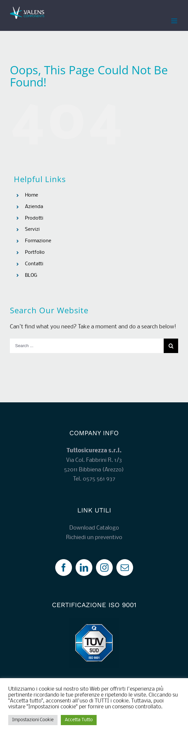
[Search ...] (87, 346)
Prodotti (34, 218)
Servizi (32, 229)
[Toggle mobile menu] (174, 20)
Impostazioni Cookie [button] (33, 720)
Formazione (38, 241)
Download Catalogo (94, 528)
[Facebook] (63, 567)
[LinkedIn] (84, 567)
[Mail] (124, 567)
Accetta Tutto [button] (79, 720)
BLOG (31, 275)
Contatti (34, 264)
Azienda (34, 206)
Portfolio (35, 252)
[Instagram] (104, 567)
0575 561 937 (99, 479)
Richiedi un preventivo (94, 537)
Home (31, 195)
